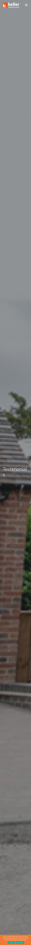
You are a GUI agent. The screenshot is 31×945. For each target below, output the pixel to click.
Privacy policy (19, 942)
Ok (9, 942)
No (13, 942)
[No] (29, 940)
